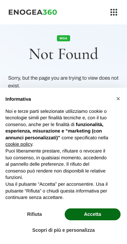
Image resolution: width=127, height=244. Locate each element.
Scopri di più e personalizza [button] (63, 230)
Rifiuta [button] (34, 214)
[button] (118, 98)
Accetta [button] (92, 214)
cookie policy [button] (18, 144)
